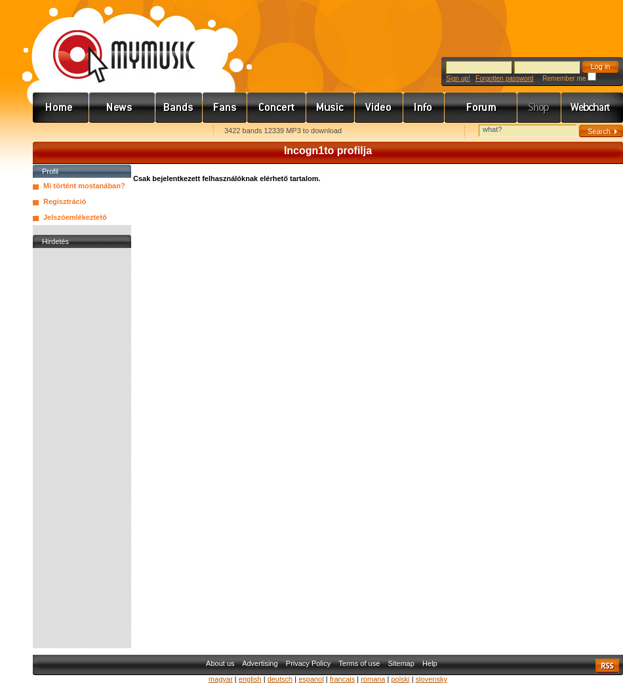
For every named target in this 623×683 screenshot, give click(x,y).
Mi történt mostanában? (84, 186)
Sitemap (401, 663)
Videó (379, 108)
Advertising (259, 663)
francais (342, 679)
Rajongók (225, 108)
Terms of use (359, 663)
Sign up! (458, 78)
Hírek (122, 108)
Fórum (481, 108)
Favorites (60, 131)
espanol (311, 679)
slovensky (431, 679)
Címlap (61, 108)
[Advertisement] (82, 448)
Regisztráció (64, 201)
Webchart (592, 108)
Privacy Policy (308, 663)
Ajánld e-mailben (171, 131)
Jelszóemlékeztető (75, 217)
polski (400, 679)
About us (220, 663)
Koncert (276, 108)
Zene (330, 108)
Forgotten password (504, 78)
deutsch (280, 679)
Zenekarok (179, 108)
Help (429, 663)
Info (424, 108)
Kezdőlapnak (115, 131)
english (250, 679)
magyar (221, 679)
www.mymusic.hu (113, 42)
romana (373, 679)
